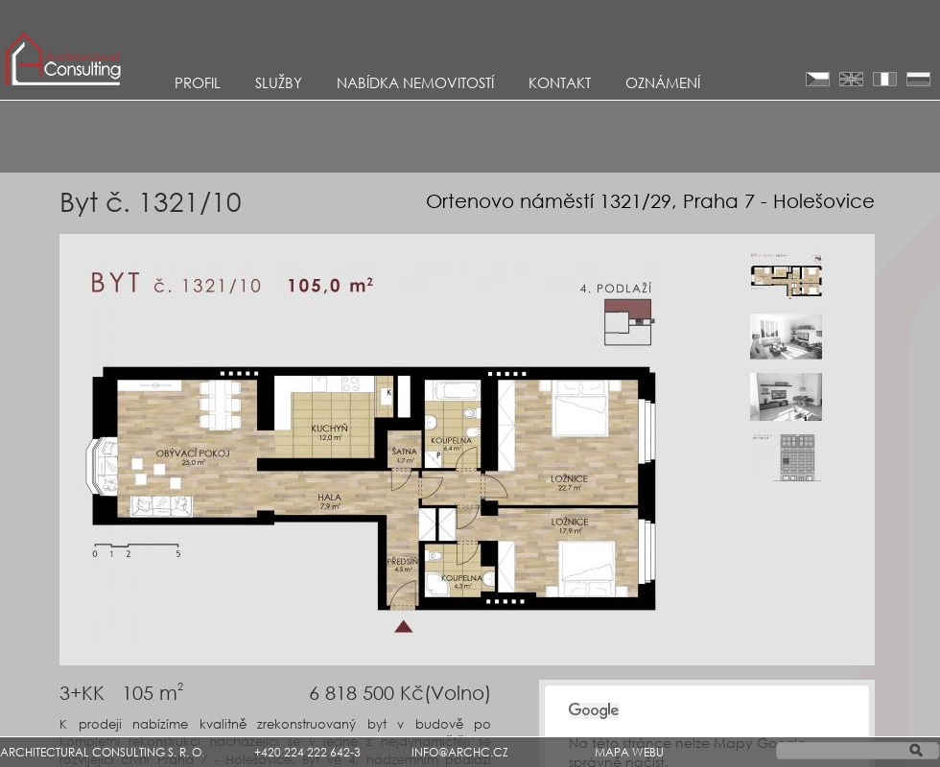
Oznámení (662, 82)
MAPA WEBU (629, 752)
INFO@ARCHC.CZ (459, 752)
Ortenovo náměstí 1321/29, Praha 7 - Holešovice (650, 201)
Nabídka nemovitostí (415, 82)
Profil (198, 82)
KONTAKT (560, 82)
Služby (278, 82)
